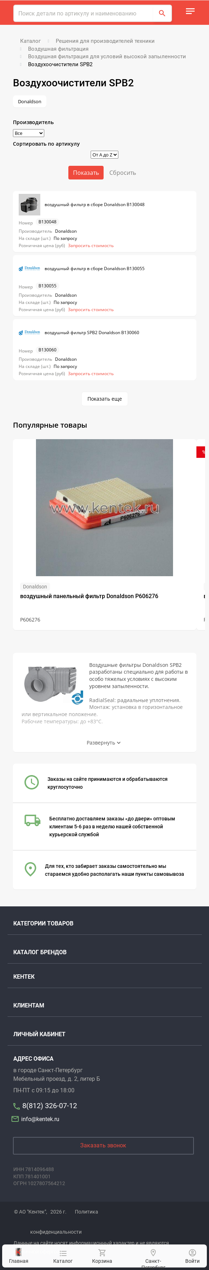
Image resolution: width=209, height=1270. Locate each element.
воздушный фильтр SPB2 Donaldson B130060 (79, 332)
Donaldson (29, 101)
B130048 (47, 222)
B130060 (47, 350)
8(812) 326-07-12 (49, 1105)
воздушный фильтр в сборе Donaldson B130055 (82, 268)
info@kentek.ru (36, 1119)
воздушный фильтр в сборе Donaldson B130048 (82, 204)
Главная (18, 1256)
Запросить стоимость (91, 245)
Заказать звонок (103, 1145)
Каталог (63, 1257)
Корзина (102, 1256)
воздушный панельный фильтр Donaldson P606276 (89, 596)
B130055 (47, 286)
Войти (192, 1256)
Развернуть (101, 742)
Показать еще (104, 398)
